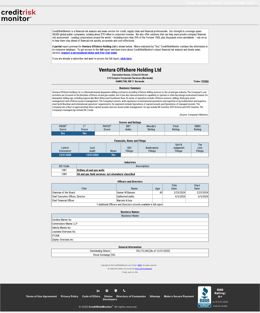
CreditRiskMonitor (100, 306)
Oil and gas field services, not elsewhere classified (106, 174)
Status (108, 296)
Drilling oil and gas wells (90, 170)
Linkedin (98, 290)
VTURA (205, 81)
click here (126, 58)
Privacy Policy (69, 296)
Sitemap (155, 296)
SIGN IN (251, 3)
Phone (124, 290)
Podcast (116, 290)
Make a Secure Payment (179, 296)
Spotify (107, 290)
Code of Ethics (91, 296)
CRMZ (139, 265)
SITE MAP (191, 3)
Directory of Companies (131, 296)
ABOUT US (203, 3)
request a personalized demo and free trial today (89, 52)
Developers (110, 299)
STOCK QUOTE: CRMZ (234, 3)
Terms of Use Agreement (143, 269)
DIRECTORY (216, 3)
